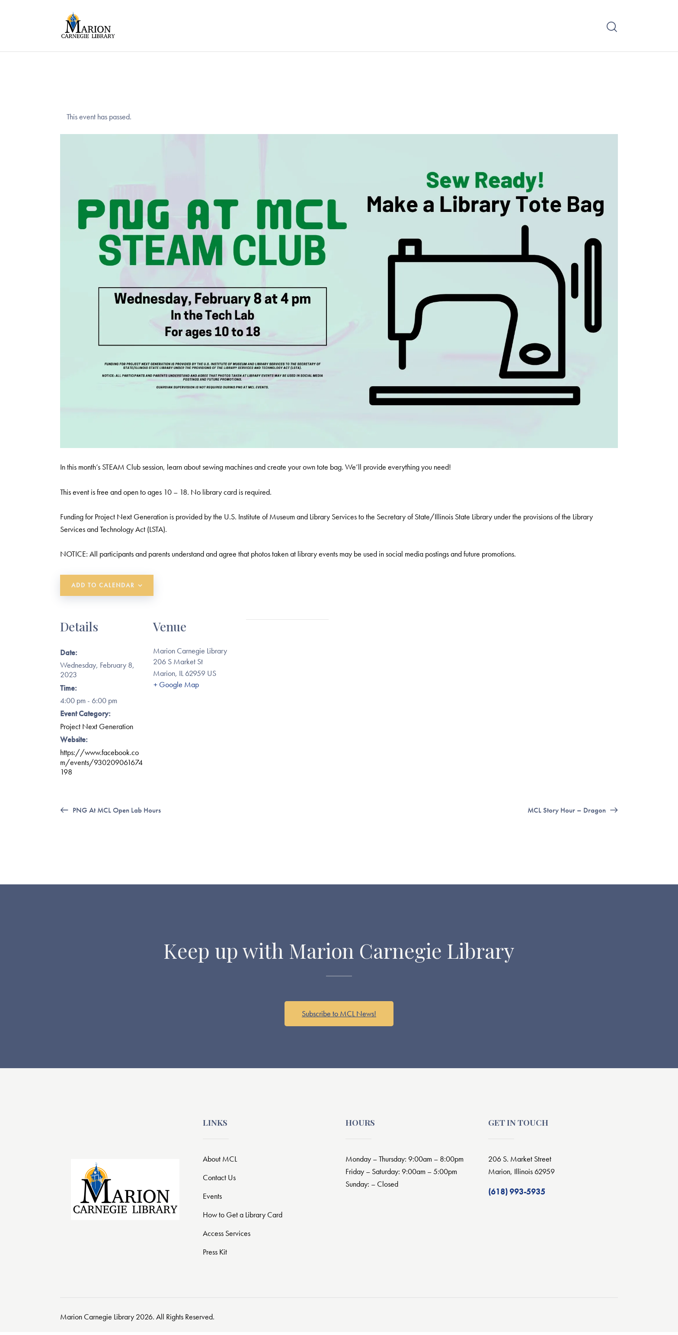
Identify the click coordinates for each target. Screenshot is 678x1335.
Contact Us (220, 1180)
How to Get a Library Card (245, 1217)
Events (213, 1199)
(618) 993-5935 (516, 1194)
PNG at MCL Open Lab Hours (118, 813)
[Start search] (612, 29)
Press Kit (216, 1254)
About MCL (221, 1161)
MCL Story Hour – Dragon (565, 813)
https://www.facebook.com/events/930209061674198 (101, 765)
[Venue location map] (287, 671)
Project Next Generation (96, 730)
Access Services (228, 1236)
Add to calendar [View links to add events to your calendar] (102, 589)
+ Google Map (175, 689)
